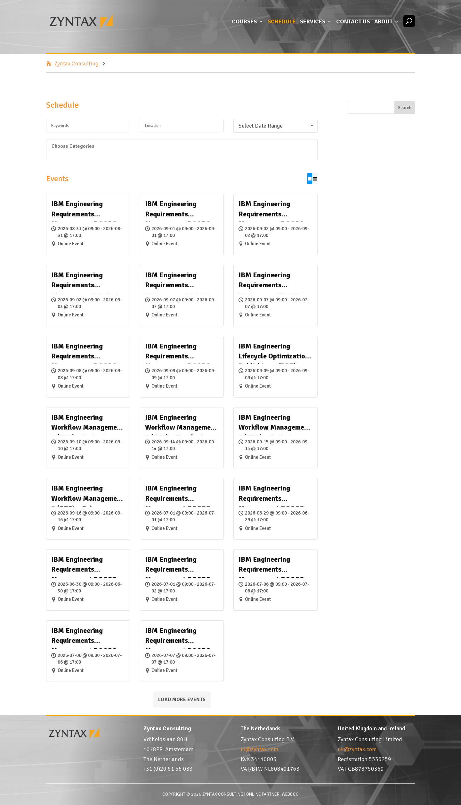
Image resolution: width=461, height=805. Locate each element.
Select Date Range (276, 125)
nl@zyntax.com (260, 749)
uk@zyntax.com (357, 749)
